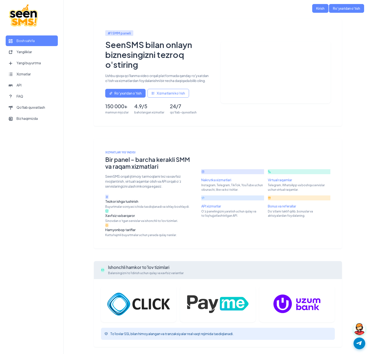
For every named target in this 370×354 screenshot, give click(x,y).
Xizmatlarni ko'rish (168, 93)
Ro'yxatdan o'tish (346, 8)
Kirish (320, 8)
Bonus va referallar (282, 206)
